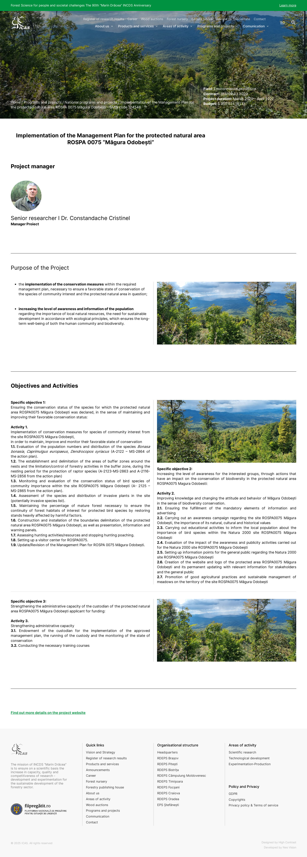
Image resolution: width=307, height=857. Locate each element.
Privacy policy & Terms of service (253, 805)
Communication (97, 816)
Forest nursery (177, 19)
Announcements (98, 770)
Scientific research (242, 752)
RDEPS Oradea (168, 799)
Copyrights (237, 800)
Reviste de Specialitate (233, 19)
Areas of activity (98, 799)
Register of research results (103, 19)
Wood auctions (152, 19)
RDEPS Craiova (168, 793)
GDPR (233, 794)
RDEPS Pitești (167, 764)
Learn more (287, 5)
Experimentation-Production (250, 764)
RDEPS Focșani (168, 787)
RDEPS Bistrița (168, 770)
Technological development (249, 758)
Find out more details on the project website (48, 712)
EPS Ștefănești (168, 805)
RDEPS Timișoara (170, 781)
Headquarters (167, 752)
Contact (260, 19)
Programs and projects (103, 810)
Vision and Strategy (100, 752)
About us (92, 793)
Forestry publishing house (105, 787)
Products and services (102, 764)
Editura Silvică (202, 19)
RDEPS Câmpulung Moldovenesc (181, 775)
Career (132, 19)
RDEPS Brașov (168, 758)
